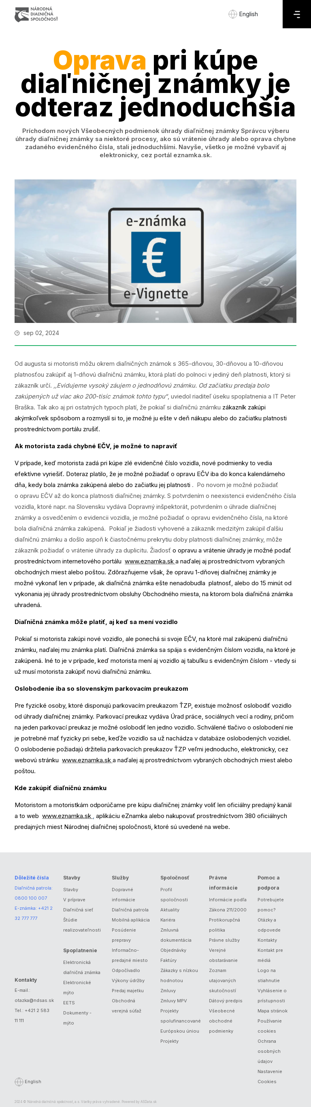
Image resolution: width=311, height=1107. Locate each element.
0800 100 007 (31, 898)
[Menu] (297, 14)
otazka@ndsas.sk (34, 1000)
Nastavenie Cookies (270, 1076)
